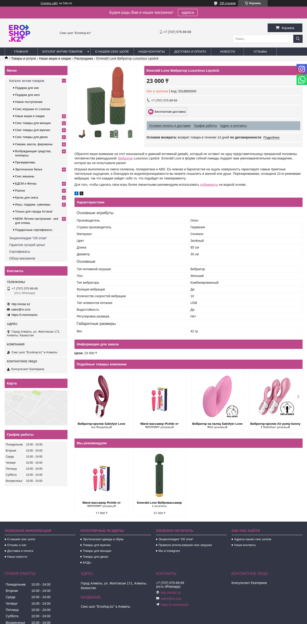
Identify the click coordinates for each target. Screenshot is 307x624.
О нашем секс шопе (112, 51)
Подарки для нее (27, 88)
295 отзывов (228, 3)
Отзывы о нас (17, 545)
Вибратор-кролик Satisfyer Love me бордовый (101, 425)
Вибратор (125, 158)
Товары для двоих (95, 556)
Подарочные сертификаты (33, 230)
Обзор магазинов (22, 258)
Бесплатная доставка (170, 111)
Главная (21, 51)
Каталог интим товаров (62, 51)
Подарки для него (27, 95)
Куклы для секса (26, 197)
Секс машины (24, 176)
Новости (227, 51)
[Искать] (298, 39)
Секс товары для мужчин (32, 130)
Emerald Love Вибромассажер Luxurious (159, 504)
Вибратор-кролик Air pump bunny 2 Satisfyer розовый (275, 425)
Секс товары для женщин (33, 123)
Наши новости (17, 556)
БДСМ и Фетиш (26, 183)
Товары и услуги (23, 58)
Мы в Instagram (169, 551)
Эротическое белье (28, 169)
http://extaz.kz (21, 304)
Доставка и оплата (190, 51)
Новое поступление (29, 102)
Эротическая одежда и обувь (103, 539)
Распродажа (83, 58)
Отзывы (260, 51)
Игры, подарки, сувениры (33, 204)
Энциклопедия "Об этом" (28, 238)
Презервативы (25, 162)
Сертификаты (19, 251)
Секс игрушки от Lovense (32, 109)
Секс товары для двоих (31, 137)
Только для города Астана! (34, 211)
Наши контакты (151, 51)
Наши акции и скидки (55, 58)
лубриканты (209, 184)
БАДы (87, 562)
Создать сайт (49, 3)
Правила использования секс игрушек (185, 545)
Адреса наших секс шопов (252, 539)
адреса (188, 12)
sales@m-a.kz (21, 309)
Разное (20, 190)
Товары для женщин (97, 551)
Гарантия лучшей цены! (27, 245)
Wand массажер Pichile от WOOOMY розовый (159, 425)
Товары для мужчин (97, 545)
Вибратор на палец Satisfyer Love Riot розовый (217, 425)
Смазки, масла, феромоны (34, 144)
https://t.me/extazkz (25, 315)
